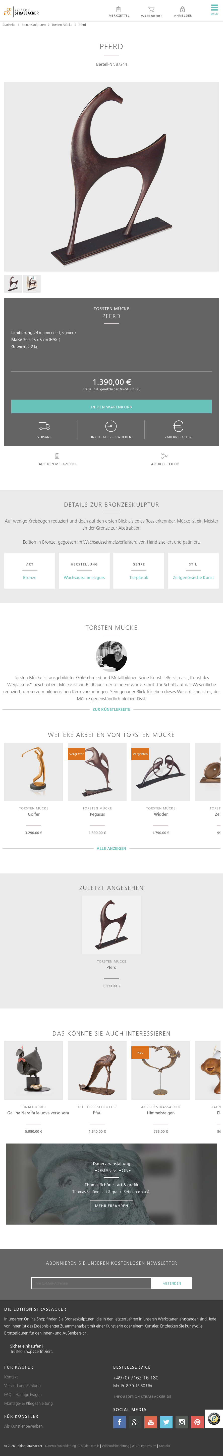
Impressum (148, 1446)
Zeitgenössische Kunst (193, 577)
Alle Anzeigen (111, 848)
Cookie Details (89, 1446)
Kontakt (11, 1376)
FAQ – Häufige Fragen (23, 1394)
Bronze (29, 577)
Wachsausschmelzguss (84, 577)
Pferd (82, 25)
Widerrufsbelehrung (115, 1446)
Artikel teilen (165, 459)
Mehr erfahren (111, 1206)
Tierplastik (138, 577)
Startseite (9, 25)
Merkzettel (119, 11)
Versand (44, 429)
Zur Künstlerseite (111, 709)
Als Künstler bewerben (23, 1426)
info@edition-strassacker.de (142, 1397)
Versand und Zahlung (22, 1385)
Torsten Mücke (62, 25)
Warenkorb (152, 12)
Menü (214, 10)
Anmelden (183, 11)
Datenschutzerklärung (60, 1446)
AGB (135, 1446)
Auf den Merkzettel (57, 459)
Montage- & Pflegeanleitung (28, 1403)
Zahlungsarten (178, 429)
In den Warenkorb (111, 407)
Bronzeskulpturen (34, 25)
